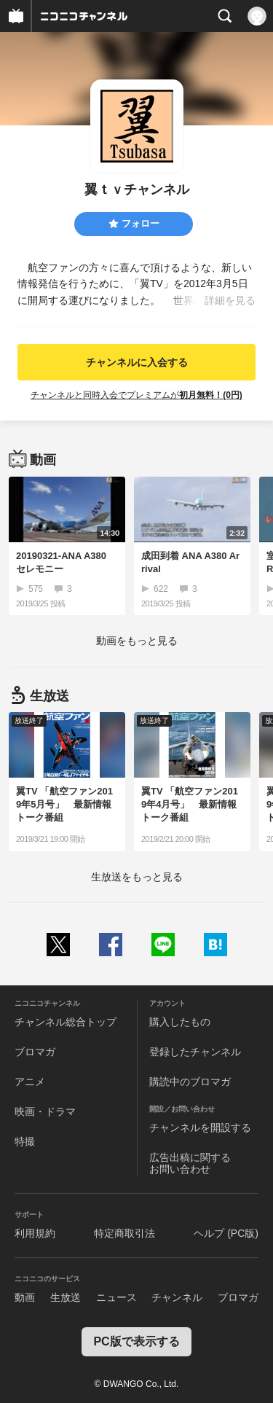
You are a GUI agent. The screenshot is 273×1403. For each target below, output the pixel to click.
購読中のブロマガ (190, 1081)
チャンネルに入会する (137, 362)
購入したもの (179, 1022)
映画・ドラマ (45, 1111)
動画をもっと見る (137, 640)
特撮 (25, 1141)
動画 (25, 1297)
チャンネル (176, 1297)
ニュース (116, 1297)
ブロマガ (35, 1052)
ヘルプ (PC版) (226, 1233)
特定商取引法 (124, 1233)
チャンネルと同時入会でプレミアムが (136, 395)
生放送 (65, 1297)
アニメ (30, 1081)
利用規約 (35, 1233)
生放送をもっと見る (137, 877)
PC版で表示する (136, 1341)
